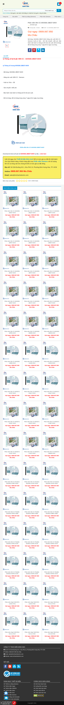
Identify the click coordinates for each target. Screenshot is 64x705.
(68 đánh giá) (33, 24)
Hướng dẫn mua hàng (40, 686)
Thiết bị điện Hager (9, 686)
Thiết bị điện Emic (9, 692)
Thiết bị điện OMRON (10, 688)
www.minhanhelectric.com (17, 656)
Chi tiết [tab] (6, 56)
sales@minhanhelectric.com (16, 654)
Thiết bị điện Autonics (10, 694)
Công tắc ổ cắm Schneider (11, 699)
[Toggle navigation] (3, 4)
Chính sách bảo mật (40, 692)
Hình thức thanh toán (40, 684)
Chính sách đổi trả (39, 690)
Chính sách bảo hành (40, 688)
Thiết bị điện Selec (9, 690)
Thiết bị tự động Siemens (11, 684)
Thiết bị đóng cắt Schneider (12, 697)
